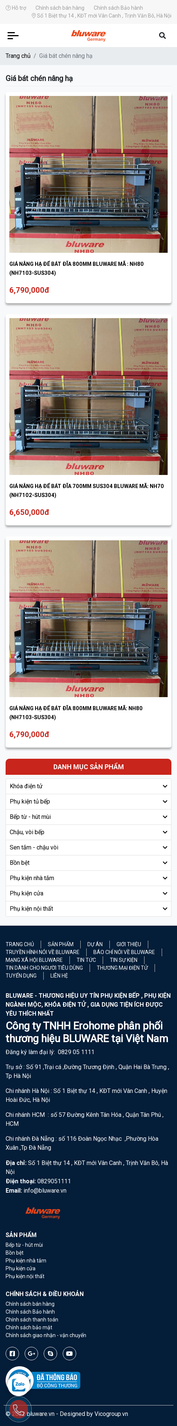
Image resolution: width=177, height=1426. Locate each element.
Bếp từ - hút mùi (30, 816)
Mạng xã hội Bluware (34, 960)
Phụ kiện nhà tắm (32, 878)
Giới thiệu (129, 944)
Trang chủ (18, 55)
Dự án (95, 944)
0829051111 (54, 1181)
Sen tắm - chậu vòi (34, 847)
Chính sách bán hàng (59, 8)
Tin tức (86, 960)
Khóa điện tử (26, 786)
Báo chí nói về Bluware (124, 952)
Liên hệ (59, 976)
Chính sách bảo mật (29, 1327)
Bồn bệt (20, 862)
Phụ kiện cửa (26, 893)
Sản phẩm (61, 944)
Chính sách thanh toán (32, 1320)
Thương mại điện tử (122, 968)
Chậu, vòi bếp (27, 832)
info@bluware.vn (45, 1190)
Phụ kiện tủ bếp (30, 801)
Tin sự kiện (123, 960)
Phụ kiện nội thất (31, 908)
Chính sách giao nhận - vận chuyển (46, 1335)
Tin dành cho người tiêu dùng (44, 968)
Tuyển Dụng (21, 976)
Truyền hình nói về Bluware (43, 952)
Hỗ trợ (16, 8)
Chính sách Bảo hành (118, 8)
